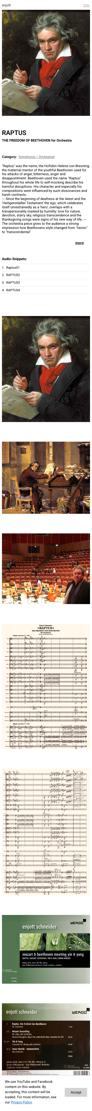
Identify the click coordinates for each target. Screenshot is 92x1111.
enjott (6, 5)
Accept (76, 1092)
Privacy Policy (21, 1102)
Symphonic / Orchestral (36, 157)
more (79, 243)
